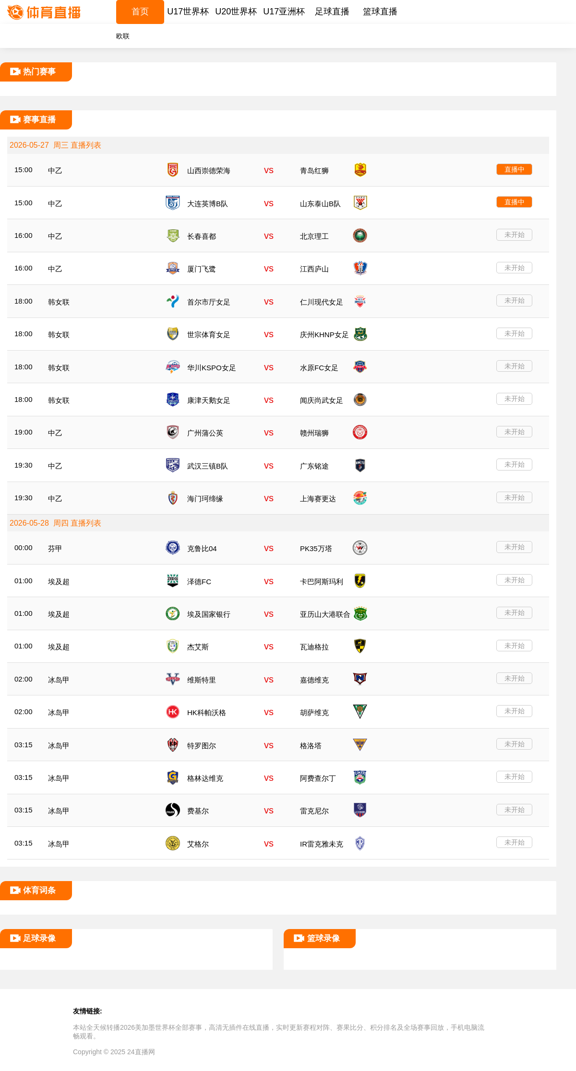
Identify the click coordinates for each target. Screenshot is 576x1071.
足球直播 (332, 11)
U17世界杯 (188, 11)
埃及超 (59, 581)
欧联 (123, 36)
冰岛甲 (59, 680)
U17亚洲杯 (284, 11)
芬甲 (55, 548)
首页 (140, 11)
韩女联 (59, 302)
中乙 (55, 170)
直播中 (514, 169)
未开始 (514, 234)
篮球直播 (380, 11)
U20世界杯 (236, 11)
